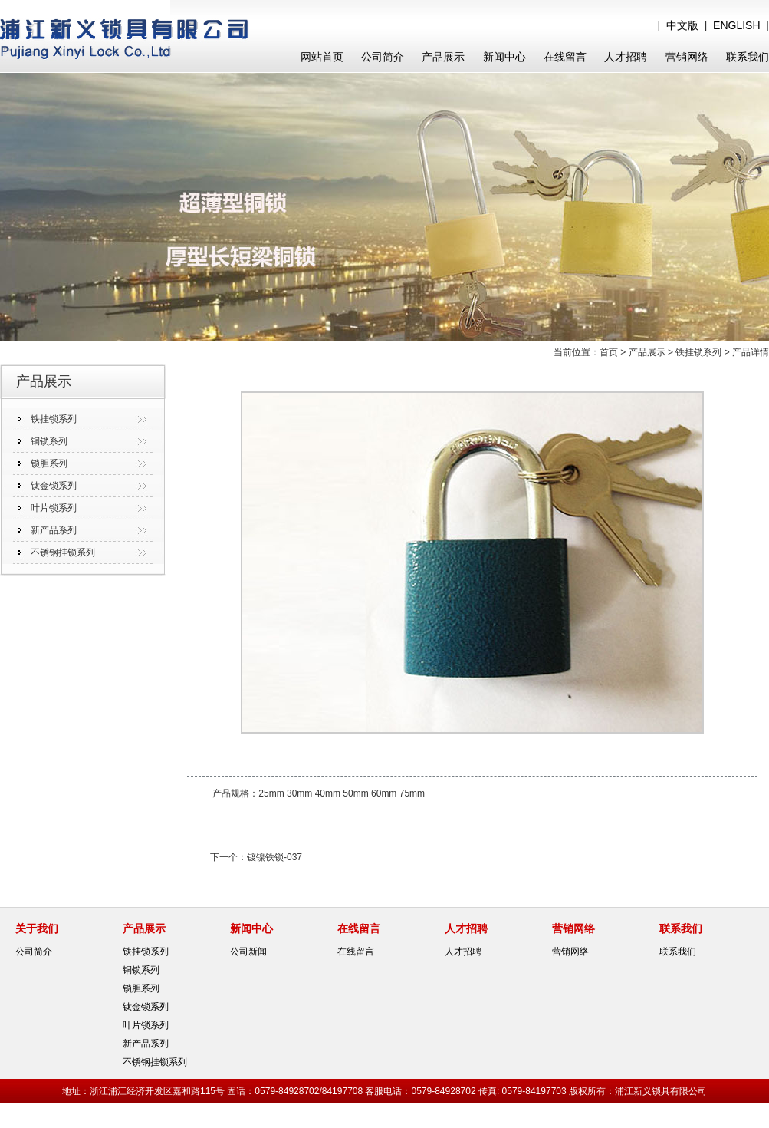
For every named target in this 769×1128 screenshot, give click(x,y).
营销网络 (686, 57)
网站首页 (322, 57)
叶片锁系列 (54, 508)
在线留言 (565, 57)
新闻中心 (504, 57)
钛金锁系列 (54, 485)
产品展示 (443, 57)
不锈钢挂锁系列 (63, 552)
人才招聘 (625, 57)
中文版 (682, 25)
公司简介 (382, 57)
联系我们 (747, 57)
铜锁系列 (49, 441)
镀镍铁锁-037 (274, 857)
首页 (609, 352)
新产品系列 (54, 530)
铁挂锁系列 (54, 419)
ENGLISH (736, 25)
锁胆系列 (49, 463)
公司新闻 (248, 951)
